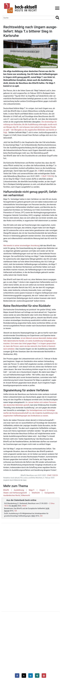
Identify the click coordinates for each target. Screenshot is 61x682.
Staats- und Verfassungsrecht (15, 493)
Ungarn (42, 490)
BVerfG (6, 490)
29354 (24, 506)
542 (41, 516)
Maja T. (32, 490)
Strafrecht (36, 493)
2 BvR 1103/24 (47, 176)
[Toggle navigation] (56, 8)
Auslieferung (19, 490)
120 (15, 511)
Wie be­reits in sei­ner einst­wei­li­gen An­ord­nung (21, 246)
